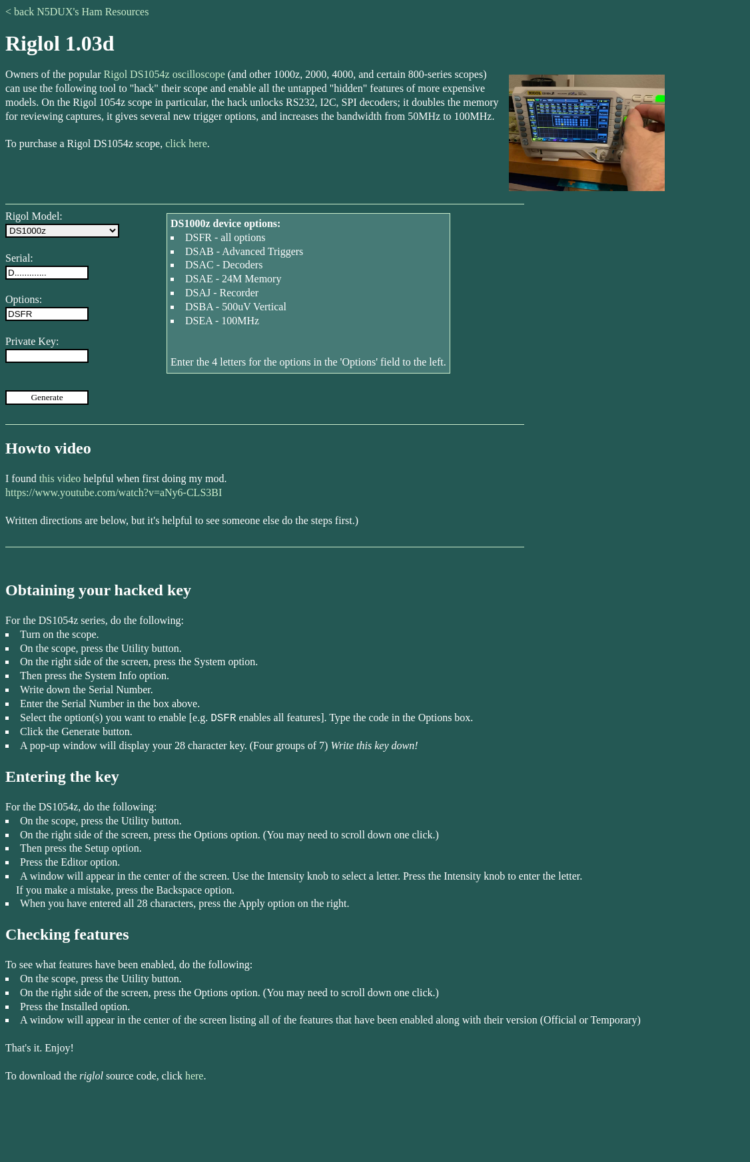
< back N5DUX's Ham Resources (77, 11)
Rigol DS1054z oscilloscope (164, 74)
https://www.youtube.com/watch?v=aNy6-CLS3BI (113, 492)
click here (186, 143)
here (194, 1075)
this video (60, 478)
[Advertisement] (375, 1127)
